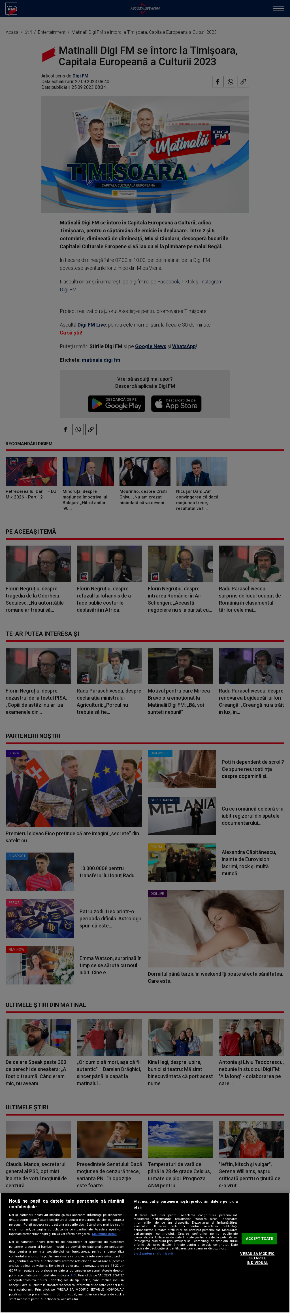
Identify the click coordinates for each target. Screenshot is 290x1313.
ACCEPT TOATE (259, 1238)
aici (73, 1275)
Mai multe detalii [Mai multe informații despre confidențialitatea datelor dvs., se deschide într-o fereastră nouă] (104, 1234)
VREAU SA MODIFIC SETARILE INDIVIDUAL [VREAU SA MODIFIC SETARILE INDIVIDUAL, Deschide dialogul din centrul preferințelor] (257, 1258)
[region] (145, 1253)
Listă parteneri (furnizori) (153, 1253)
